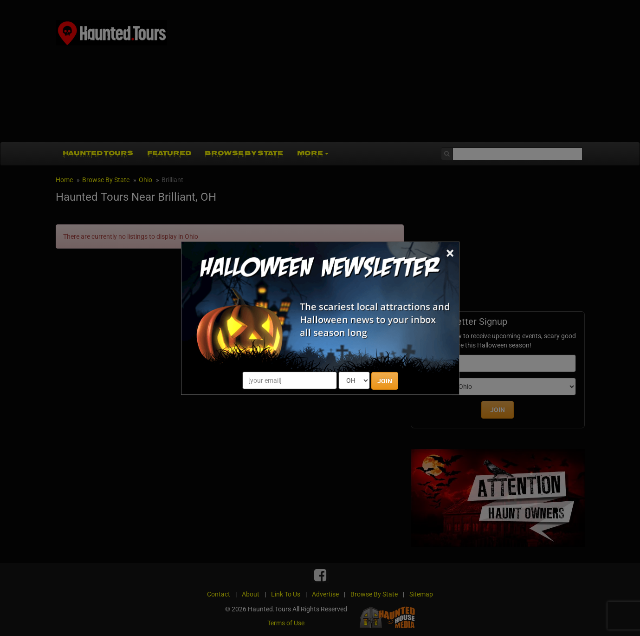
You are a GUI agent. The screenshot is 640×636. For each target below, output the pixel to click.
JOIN (384, 381)
